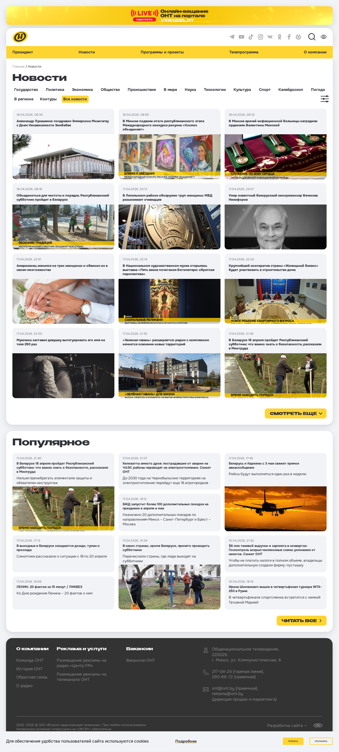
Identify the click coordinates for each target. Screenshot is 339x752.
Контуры (48, 99)
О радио (24, 685)
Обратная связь (32, 677)
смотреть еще (293, 414)
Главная (18, 66)
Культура (242, 89)
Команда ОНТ (29, 660)
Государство (26, 89)
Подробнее (186, 741)
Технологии (215, 89)
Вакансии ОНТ (140, 660)
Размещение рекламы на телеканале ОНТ (81, 676)
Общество (110, 89)
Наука (190, 89)
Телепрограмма (243, 52)
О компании (315, 52)
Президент (22, 52)
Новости (87, 52)
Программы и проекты (162, 52)
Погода (318, 89)
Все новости (75, 99)
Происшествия (142, 89)
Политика (55, 89)
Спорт (265, 89)
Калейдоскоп (290, 89)
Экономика (82, 89)
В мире (170, 89)
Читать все (299, 621)
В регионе (23, 99)
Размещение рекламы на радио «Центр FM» (81, 663)
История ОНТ (29, 668)
